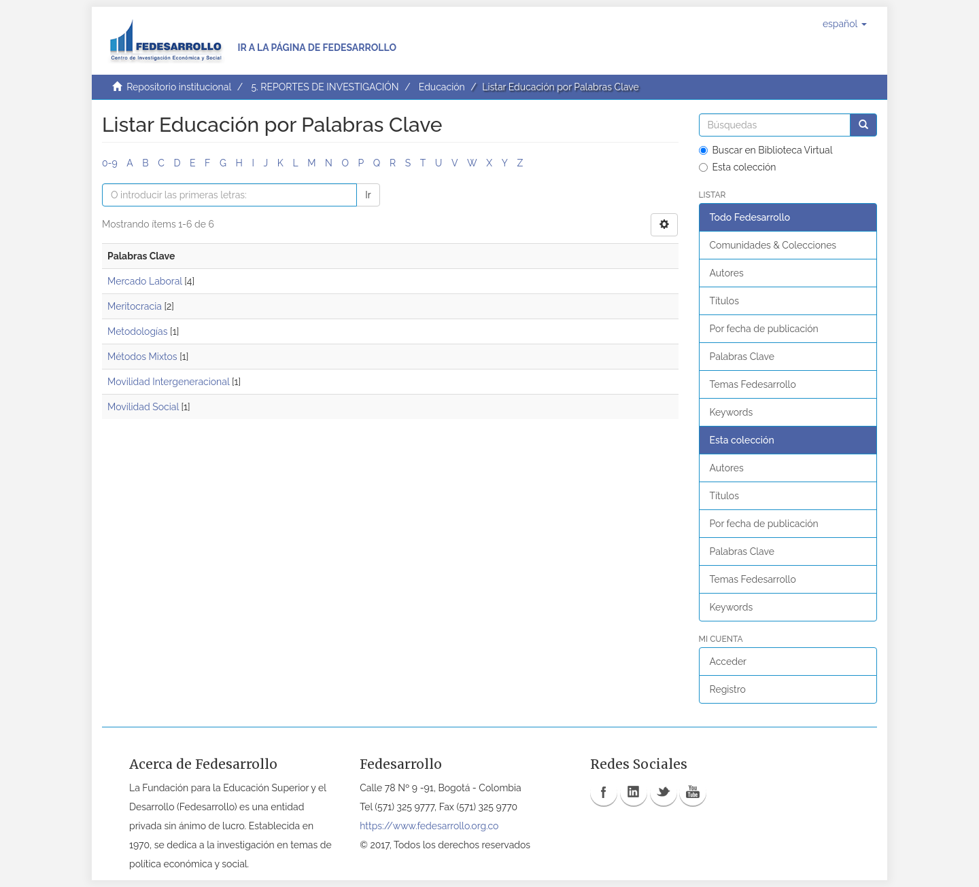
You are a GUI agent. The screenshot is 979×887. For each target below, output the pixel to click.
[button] (844, 24)
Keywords (731, 412)
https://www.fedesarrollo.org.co (429, 825)
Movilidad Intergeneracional (168, 381)
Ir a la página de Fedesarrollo (316, 47)
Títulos (724, 300)
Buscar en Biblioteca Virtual (766, 150)
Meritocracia (134, 306)
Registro (728, 689)
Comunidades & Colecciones (773, 245)
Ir (368, 194)
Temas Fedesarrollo (753, 384)
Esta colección (737, 167)
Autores (727, 273)
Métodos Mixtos (142, 356)
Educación (442, 87)
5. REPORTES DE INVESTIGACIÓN (324, 87)
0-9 (110, 163)
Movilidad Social (143, 406)
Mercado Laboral (144, 281)
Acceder (728, 661)
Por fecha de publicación (764, 328)
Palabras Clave (742, 356)
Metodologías (137, 331)
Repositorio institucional (178, 87)
